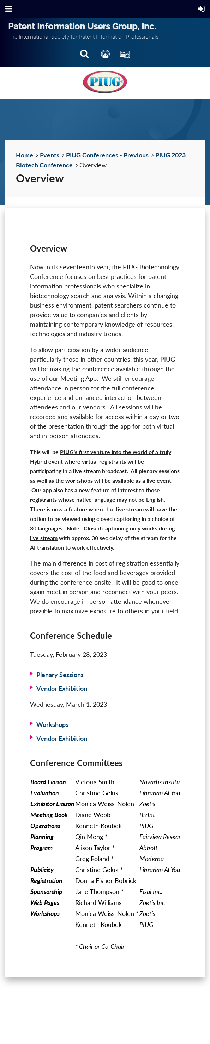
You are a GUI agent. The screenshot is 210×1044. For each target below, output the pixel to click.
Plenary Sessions (60, 674)
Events (49, 155)
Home (24, 155)
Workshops (52, 724)
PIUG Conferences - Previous (107, 155)
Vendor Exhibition (61, 688)
